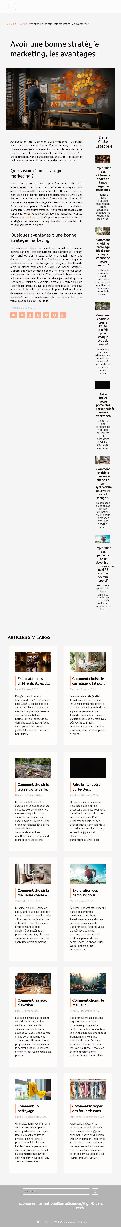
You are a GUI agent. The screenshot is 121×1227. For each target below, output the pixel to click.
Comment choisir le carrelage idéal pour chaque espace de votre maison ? (103, 252)
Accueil (10, 23)
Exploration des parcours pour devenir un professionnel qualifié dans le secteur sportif (105, 564)
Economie (26, 1203)
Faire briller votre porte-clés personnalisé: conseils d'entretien (104, 405)
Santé (63, 1203)
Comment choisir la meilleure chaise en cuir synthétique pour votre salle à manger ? (103, 483)
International (46, 1203)
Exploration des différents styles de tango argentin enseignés (103, 178)
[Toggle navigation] (11, 6)
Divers (21, 23)
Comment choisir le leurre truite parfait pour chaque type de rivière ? (103, 330)
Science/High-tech (80, 1205)
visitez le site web (32, 217)
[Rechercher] (56, 1191)
